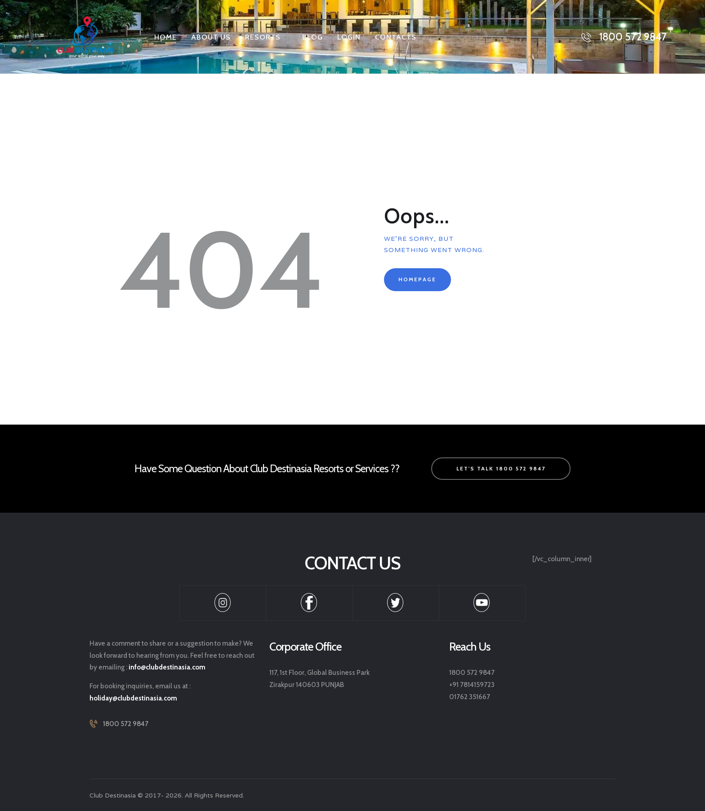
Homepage (417, 279)
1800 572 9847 (125, 724)
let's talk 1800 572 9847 (500, 468)
